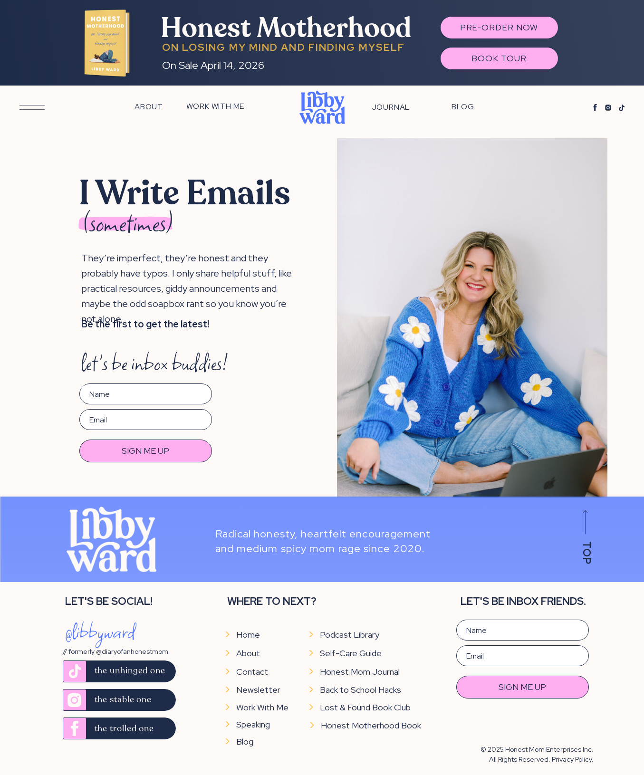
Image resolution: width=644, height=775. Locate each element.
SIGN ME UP (146, 450)
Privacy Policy (572, 759)
